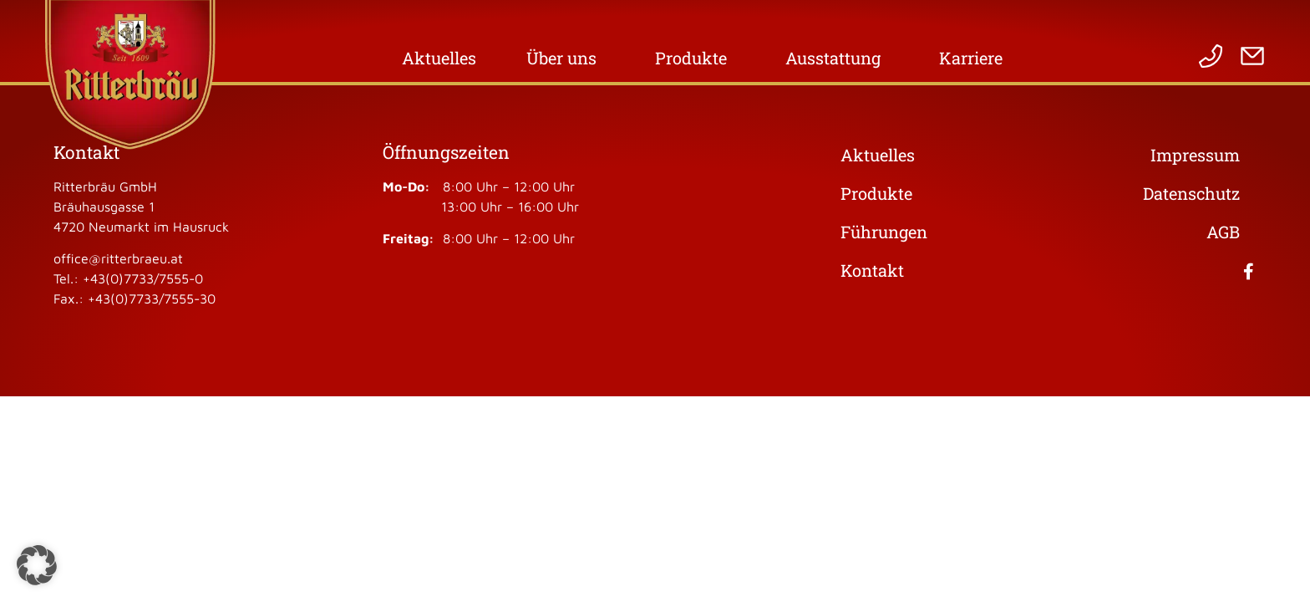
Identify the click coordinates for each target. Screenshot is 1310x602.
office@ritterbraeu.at (118, 258)
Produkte (695, 58)
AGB (1223, 231)
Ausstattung (837, 58)
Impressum (1195, 155)
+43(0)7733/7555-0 (143, 278)
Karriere (975, 58)
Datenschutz (1191, 193)
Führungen (883, 231)
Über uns (565, 58)
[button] (37, 565)
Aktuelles (439, 58)
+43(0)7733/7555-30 (152, 298)
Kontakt (872, 270)
